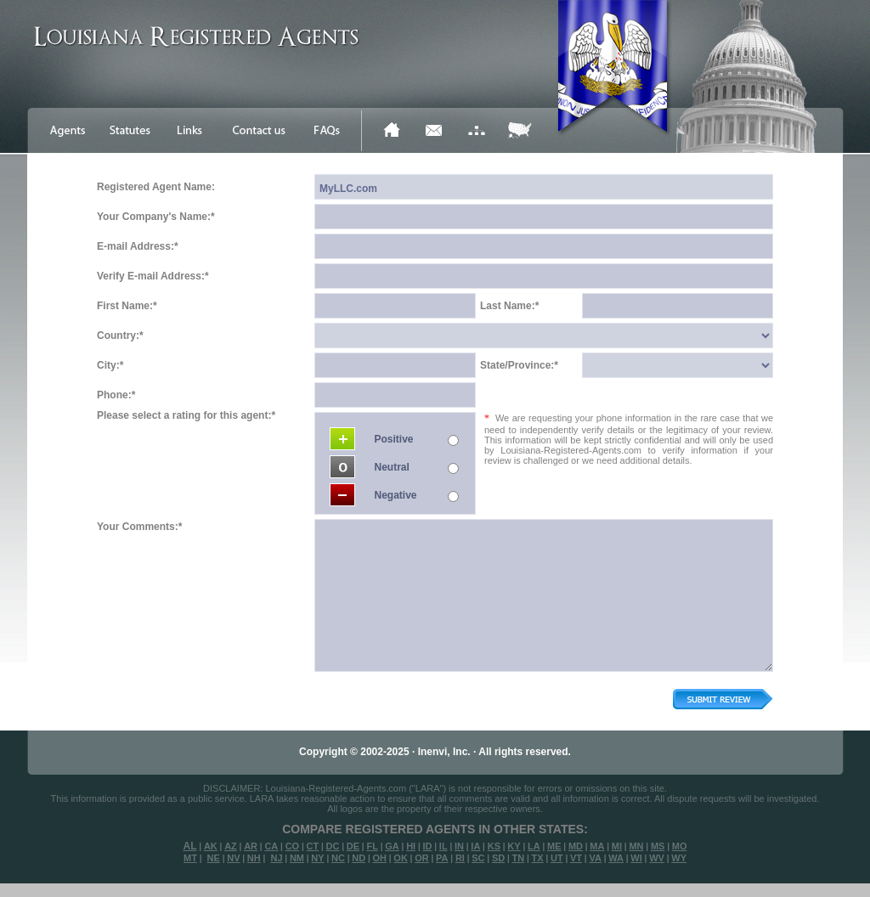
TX (538, 858)
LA (534, 846)
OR (422, 858)
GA (392, 846)
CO (292, 846)
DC (333, 846)
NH (254, 858)
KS (494, 846)
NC (338, 858)
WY (678, 858)
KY (513, 846)
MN (636, 846)
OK (400, 858)
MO (679, 846)
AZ (230, 846)
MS (658, 846)
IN (459, 846)
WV (656, 858)
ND (358, 858)
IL (443, 846)
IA (475, 846)
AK (211, 846)
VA (595, 858)
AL (190, 846)
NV (233, 858)
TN (518, 858)
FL (371, 846)
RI (460, 858)
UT (557, 858)
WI (635, 858)
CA (271, 846)
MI (617, 846)
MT (190, 858)
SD (498, 858)
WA (616, 858)
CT (313, 846)
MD (575, 846)
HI (410, 846)
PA (442, 858)
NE (213, 858)
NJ (276, 858)
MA (597, 846)
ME (554, 846)
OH (379, 858)
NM (297, 858)
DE (353, 846)
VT (576, 858)
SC (478, 858)
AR (250, 846)
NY (317, 858)
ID (427, 846)
